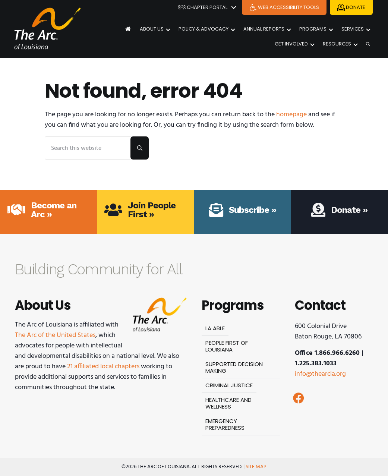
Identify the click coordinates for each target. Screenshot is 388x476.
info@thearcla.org (320, 374)
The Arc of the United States (55, 335)
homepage (291, 114)
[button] (298, 398)
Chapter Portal (202, 7)
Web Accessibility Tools (284, 7)
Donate (351, 7)
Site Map (256, 467)
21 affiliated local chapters (103, 366)
